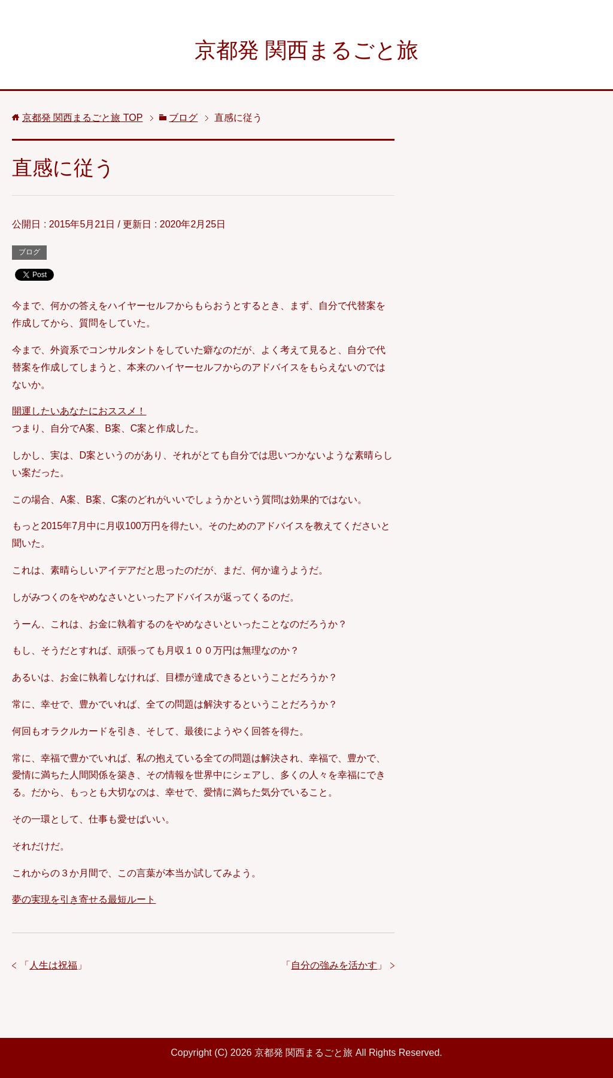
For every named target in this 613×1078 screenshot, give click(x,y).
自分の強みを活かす (334, 965)
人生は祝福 (53, 965)
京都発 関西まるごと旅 (306, 50)
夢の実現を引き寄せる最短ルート (84, 899)
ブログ (29, 252)
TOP (82, 118)
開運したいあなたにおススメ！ (79, 411)
